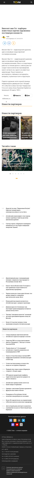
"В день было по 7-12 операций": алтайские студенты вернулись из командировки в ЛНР (17, 350)
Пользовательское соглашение (14, 469)
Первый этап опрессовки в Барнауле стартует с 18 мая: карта (18, 370)
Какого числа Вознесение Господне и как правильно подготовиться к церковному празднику (18, 287)
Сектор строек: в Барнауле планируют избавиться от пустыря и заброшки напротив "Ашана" (18, 225)
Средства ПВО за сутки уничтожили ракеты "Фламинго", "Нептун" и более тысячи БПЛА (18, 342)
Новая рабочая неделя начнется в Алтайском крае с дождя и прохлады (18, 302)
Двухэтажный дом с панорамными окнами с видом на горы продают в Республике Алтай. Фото (17, 280)
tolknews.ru (9, 437)
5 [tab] (21, 174)
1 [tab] (10, 174)
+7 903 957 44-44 (8, 451)
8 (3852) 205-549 (8, 458)
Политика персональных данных (14, 467)
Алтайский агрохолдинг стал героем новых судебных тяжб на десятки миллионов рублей (18, 218)
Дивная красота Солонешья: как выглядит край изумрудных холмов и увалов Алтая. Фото (18, 308)
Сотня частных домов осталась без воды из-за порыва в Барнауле (17, 364)
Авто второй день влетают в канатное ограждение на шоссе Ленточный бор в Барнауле (19, 407)
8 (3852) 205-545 (8, 456)
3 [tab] (16, 174)
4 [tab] (18, 174)
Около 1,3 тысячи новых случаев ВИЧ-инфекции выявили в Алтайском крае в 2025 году (18, 357)
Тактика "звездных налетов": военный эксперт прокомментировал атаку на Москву (18, 316)
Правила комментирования (13, 470)
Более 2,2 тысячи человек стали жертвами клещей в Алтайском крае (18, 323)
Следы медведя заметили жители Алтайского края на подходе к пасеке (18, 335)
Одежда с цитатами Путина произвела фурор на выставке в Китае (18, 389)
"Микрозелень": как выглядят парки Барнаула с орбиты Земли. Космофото (17, 163)
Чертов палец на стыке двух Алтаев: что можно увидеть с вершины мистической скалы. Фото (19, 295)
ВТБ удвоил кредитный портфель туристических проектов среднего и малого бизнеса (18, 377)
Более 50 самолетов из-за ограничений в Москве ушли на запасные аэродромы (19, 401)
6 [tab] (24, 174)
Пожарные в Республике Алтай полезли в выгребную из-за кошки (17, 395)
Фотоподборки (10, 38)
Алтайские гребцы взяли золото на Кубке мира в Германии (17, 383)
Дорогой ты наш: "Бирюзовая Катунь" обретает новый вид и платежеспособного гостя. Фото (18, 210)
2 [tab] (13, 174)
